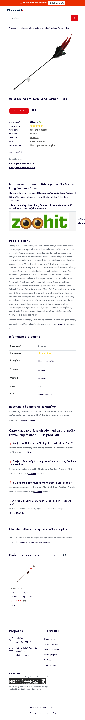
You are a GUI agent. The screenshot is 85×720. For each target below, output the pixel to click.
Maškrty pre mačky (51, 660)
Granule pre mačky (51, 649)
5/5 (24, 601)
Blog (54, 713)
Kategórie (47, 713)
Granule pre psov (50, 639)
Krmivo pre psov (50, 665)
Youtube (19, 692)
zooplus (41, 369)
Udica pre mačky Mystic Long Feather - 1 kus (52, 28)
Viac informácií (17, 152)
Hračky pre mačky (25, 28)
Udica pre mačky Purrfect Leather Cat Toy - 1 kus (22, 594)
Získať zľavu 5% (57, 2)
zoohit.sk (61, 324)
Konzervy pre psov (51, 644)
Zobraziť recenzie (27, 420)
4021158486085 (45, 394)
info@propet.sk (22, 654)
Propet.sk (15, 10)
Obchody (32, 713)
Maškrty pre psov (50, 654)
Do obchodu (19, 110)
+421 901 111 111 (23, 642)
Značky (40, 713)
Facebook (12, 692)
